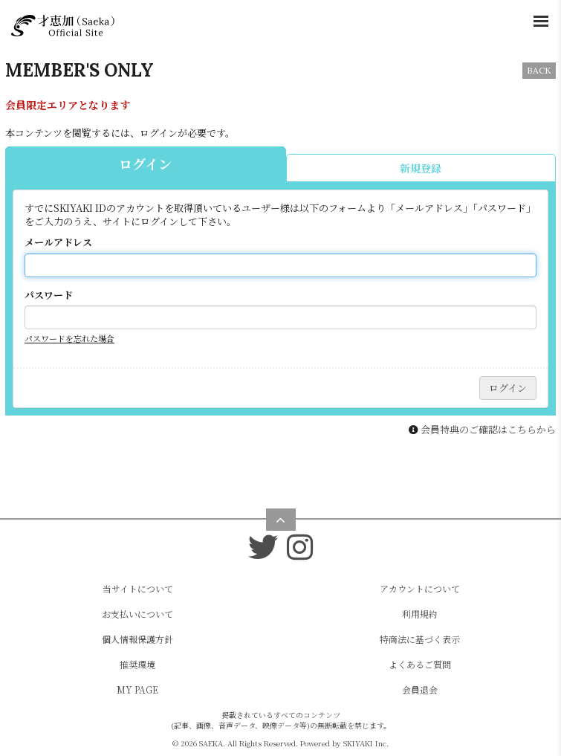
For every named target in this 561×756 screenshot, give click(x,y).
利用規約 (420, 613)
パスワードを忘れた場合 (69, 338)
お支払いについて (137, 613)
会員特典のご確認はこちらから (488, 429)
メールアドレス (58, 242)
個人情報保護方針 (137, 639)
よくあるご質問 (420, 664)
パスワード (49, 295)
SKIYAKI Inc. (366, 743)
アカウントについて (420, 588)
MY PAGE (137, 689)
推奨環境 (137, 664)
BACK (539, 70)
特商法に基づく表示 (420, 639)
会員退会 (420, 689)
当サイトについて (138, 588)
